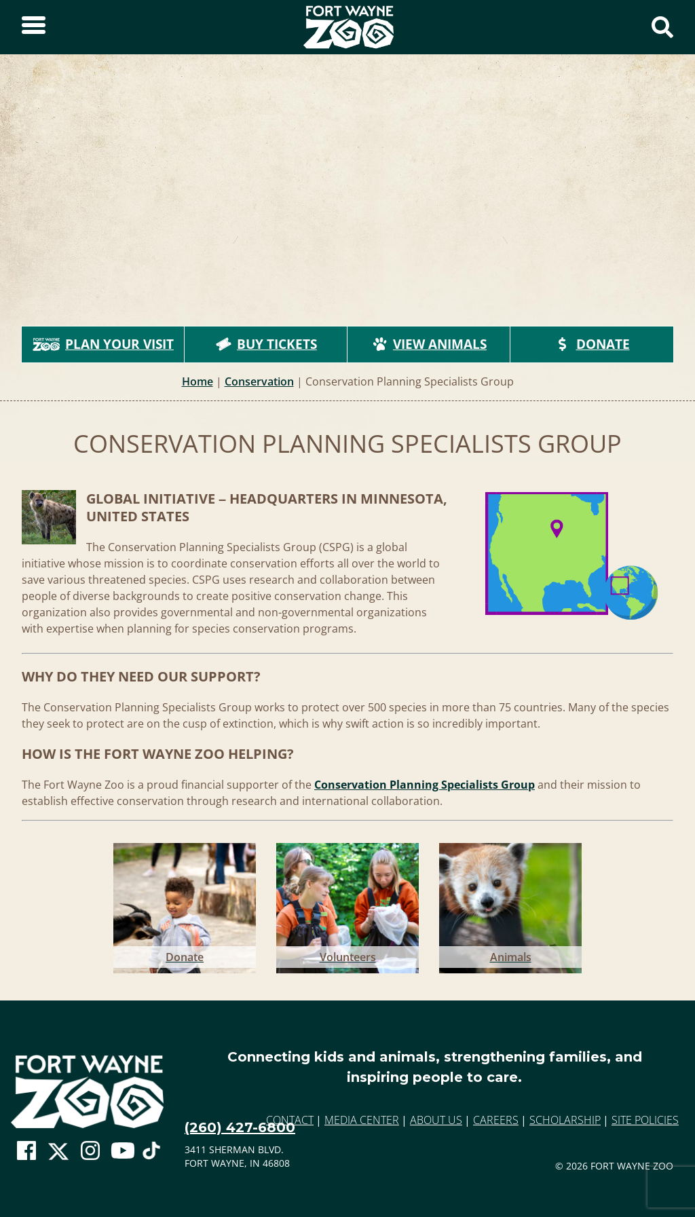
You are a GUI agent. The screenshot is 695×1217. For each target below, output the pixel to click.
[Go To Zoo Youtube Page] (123, 1151)
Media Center (361, 1119)
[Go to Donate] (184, 905)
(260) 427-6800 (240, 1127)
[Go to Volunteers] (347, 905)
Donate (592, 344)
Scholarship (565, 1119)
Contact (290, 1119)
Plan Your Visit (103, 344)
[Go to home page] (87, 1092)
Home (197, 381)
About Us (436, 1119)
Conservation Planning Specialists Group (424, 784)
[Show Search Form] (662, 27)
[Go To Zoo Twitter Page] (58, 1154)
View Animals (429, 344)
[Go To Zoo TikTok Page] (151, 1154)
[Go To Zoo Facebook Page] (26, 1151)
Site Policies (645, 1119)
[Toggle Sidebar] (33, 27)
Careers (496, 1119)
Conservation (259, 381)
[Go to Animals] (510, 905)
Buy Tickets (266, 344)
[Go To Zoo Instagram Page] (90, 1151)
